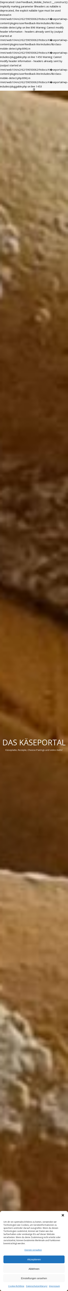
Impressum (54, 1286)
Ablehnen (34, 1268)
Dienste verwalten (33, 1249)
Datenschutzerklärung (36, 1286)
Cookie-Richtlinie (16, 1286)
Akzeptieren (34, 1259)
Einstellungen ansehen (34, 1278)
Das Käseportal (34, 742)
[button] (63, 1215)
